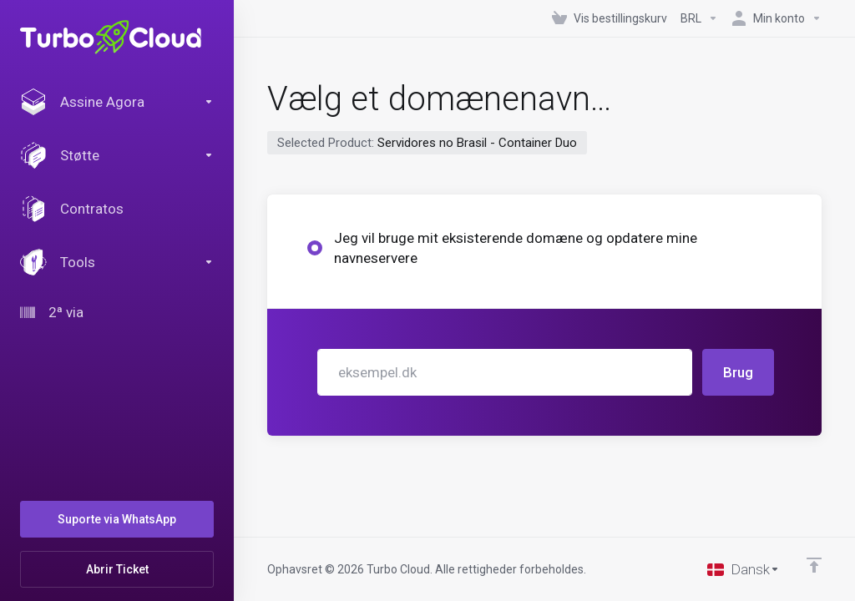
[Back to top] (814, 565)
